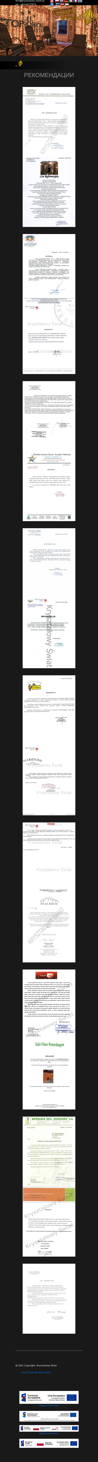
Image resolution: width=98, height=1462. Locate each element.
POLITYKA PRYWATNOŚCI (36, 1372)
